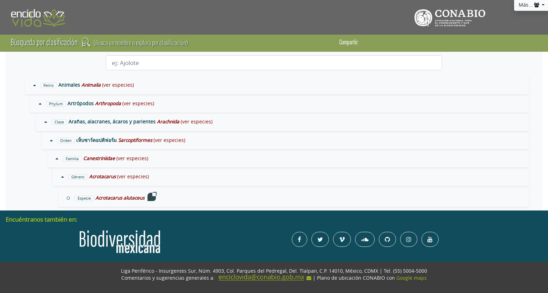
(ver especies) (118, 85)
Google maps (411, 278)
